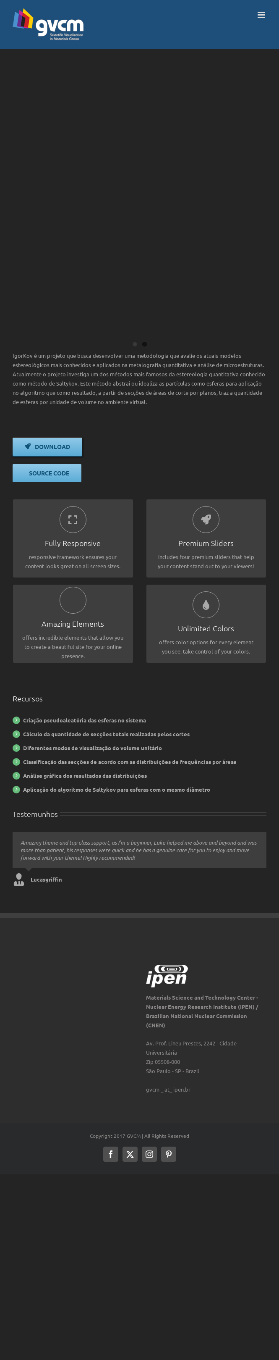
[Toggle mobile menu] (262, 15)
